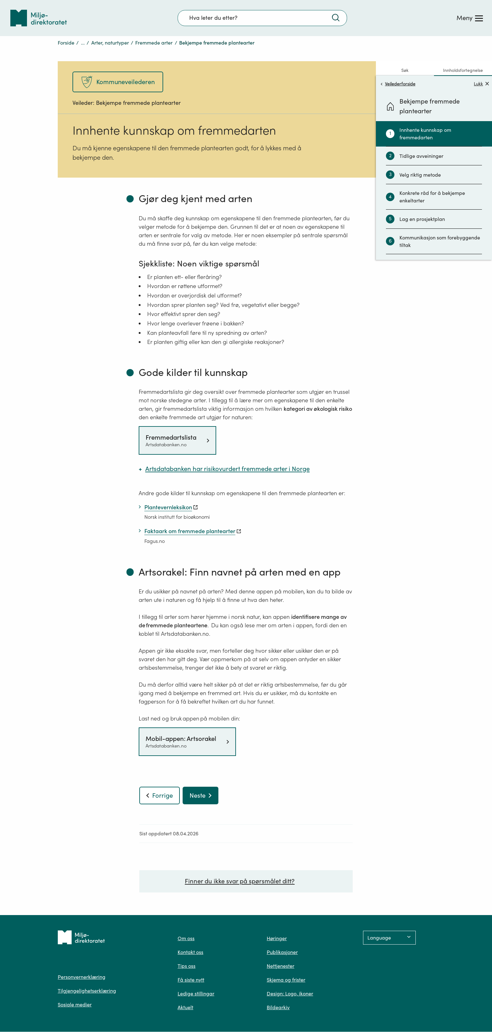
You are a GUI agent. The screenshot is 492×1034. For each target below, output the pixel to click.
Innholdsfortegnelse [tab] (463, 70)
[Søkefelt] (262, 18)
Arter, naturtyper (110, 43)
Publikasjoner (282, 954)
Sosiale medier (75, 1007)
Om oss (186, 940)
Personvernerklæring (81, 979)
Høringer (277, 940)
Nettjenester (280, 968)
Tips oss (186, 968)
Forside (66, 43)
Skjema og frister (286, 982)
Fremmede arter (154, 43)
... (83, 43)
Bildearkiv (278, 1009)
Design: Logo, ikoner (290, 996)
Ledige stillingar (196, 996)
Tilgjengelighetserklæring (87, 993)
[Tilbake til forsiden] (38, 18)
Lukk (481, 83)
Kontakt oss (190, 954)
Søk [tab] (405, 70)
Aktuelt (185, 1009)
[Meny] (469, 18)
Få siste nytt (191, 982)
